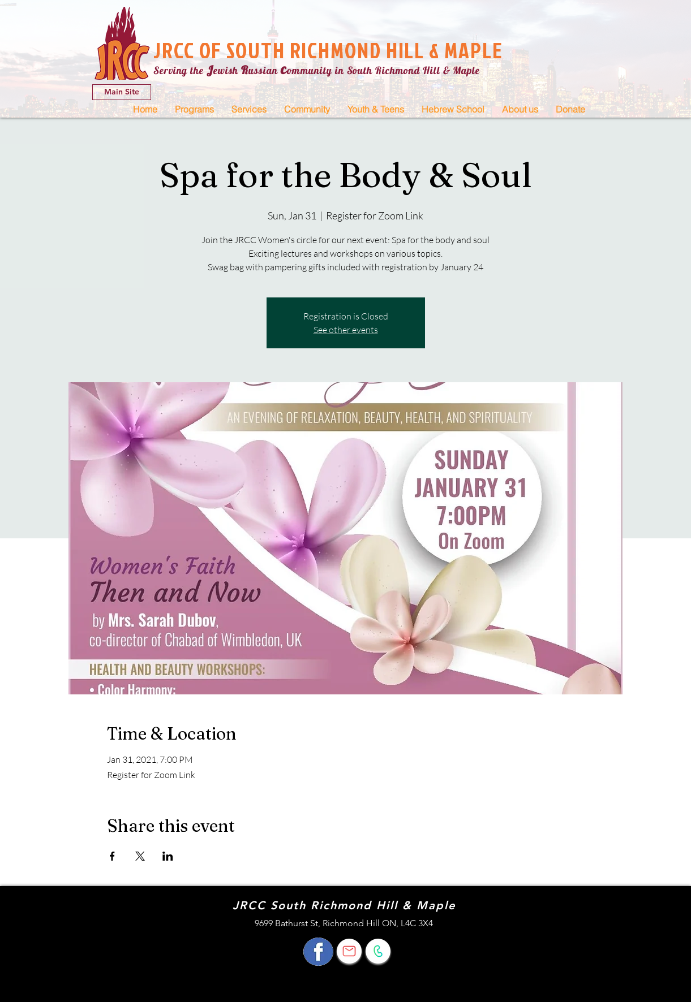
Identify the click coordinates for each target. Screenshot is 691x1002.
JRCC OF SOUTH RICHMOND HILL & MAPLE (328, 50)
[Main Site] (121, 92)
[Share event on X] (140, 856)
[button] (194, 109)
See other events (346, 329)
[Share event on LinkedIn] (167, 856)
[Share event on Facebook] (112, 856)
